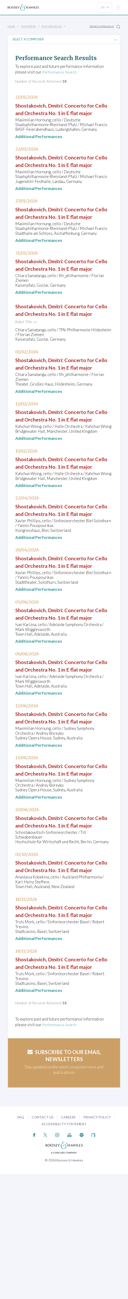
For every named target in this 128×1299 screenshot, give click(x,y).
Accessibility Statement (64, 1249)
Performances (52, 26)
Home (11, 26)
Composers (28, 26)
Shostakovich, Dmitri (41, 105)
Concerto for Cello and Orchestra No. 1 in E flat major (59, 112)
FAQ (20, 1242)
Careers (68, 1242)
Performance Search (60, 72)
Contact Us (42, 1242)
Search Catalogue (105, 27)
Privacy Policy (97, 1242)
